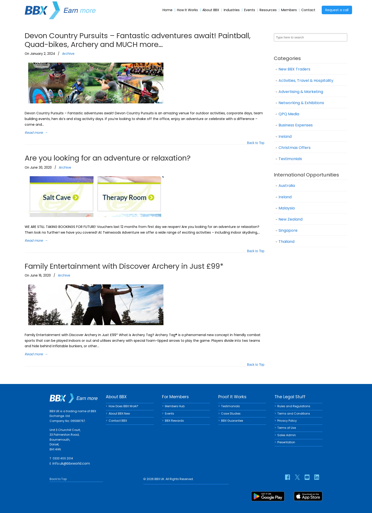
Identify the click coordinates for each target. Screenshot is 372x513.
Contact (308, 10)
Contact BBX (118, 421)
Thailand (286, 241)
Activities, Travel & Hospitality (306, 80)
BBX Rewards (174, 421)
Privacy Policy (287, 421)
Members (289, 10)
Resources (268, 10)
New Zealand (290, 219)
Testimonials (290, 159)
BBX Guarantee (232, 421)
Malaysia (287, 208)
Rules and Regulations (293, 406)
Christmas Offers (295, 147)
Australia (287, 185)
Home (167, 10)
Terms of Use (286, 428)
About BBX (210, 10)
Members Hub (175, 406)
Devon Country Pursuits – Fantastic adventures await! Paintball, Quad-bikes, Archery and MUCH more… (138, 40)
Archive (68, 53)
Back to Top (255, 143)
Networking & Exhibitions (301, 103)
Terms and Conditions (293, 413)
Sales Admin (286, 435)
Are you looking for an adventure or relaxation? (108, 158)
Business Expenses (296, 125)
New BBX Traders (294, 69)
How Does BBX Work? (123, 406)
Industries (232, 10)
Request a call (337, 10)
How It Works (187, 10)
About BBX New (119, 413)
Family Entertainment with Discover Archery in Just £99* (124, 266)
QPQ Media (289, 114)
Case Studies (231, 413)
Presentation (286, 442)
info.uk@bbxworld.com (71, 463)
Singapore (288, 230)
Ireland (285, 136)
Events (249, 10)
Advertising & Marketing (301, 91)
